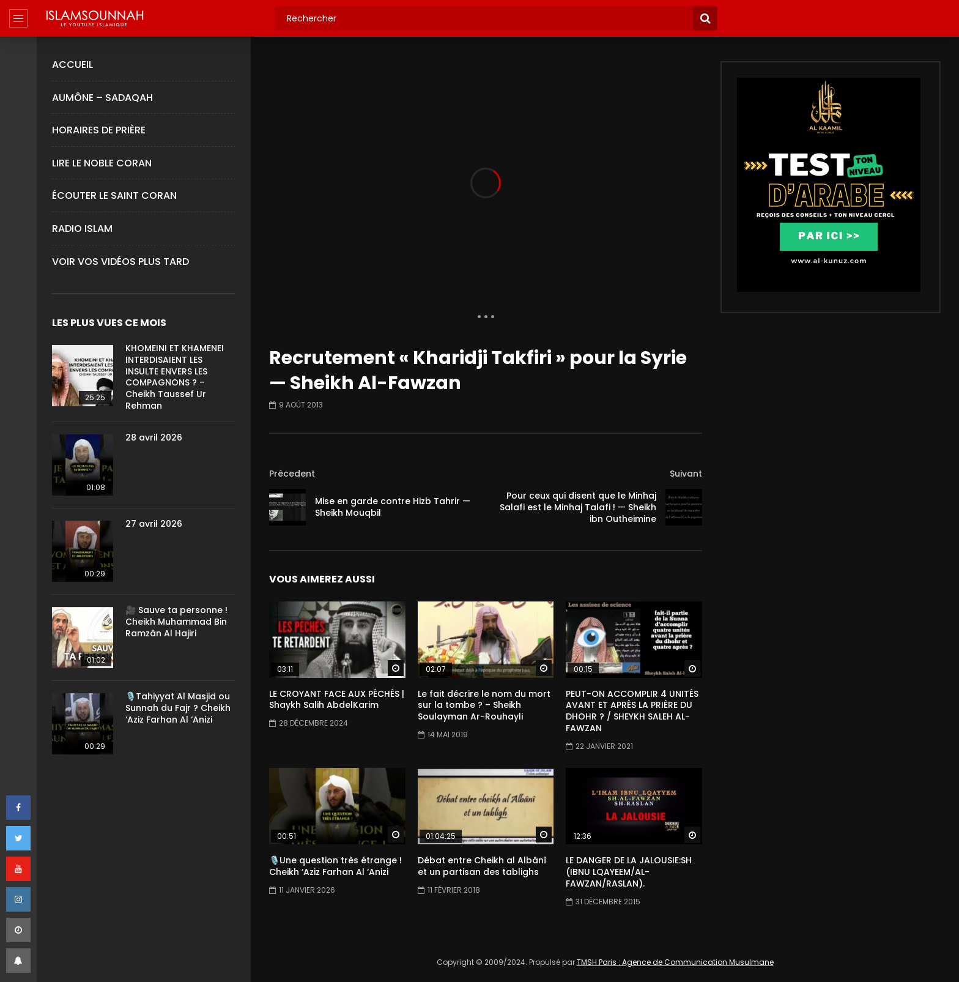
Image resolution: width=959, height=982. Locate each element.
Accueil (72, 65)
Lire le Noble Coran (102, 163)
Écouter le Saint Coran (114, 195)
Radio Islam (82, 228)
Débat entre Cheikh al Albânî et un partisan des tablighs (482, 866)
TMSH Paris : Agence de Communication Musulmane (675, 962)
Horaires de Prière (99, 130)
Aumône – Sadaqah (102, 98)
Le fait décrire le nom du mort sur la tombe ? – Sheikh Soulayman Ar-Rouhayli (484, 705)
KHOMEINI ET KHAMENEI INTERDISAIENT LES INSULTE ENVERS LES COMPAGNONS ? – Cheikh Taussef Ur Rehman (174, 377)
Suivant (686, 473)
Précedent (292, 473)
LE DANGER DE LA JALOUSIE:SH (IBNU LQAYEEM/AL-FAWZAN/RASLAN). (629, 872)
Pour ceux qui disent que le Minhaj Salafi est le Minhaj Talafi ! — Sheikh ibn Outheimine (578, 507)
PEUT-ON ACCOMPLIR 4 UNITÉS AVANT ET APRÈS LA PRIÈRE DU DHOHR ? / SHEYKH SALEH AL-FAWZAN (632, 711)
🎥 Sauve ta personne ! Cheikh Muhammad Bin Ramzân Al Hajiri (176, 621)
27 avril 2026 (153, 524)
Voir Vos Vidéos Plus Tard (120, 262)
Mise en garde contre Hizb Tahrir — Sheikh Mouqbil (392, 507)
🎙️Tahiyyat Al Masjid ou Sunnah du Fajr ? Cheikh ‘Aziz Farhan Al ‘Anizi (178, 708)
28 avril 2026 (153, 437)
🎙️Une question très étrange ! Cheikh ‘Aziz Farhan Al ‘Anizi (335, 866)
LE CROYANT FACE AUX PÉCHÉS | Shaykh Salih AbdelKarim (336, 700)
